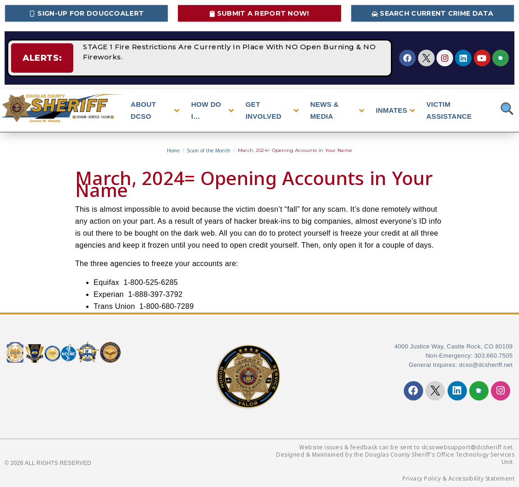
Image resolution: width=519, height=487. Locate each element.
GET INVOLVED (272, 110)
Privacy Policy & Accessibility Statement (458, 478)
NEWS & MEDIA (337, 110)
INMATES (395, 110)
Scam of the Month (208, 150)
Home (173, 150)
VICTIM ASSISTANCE (449, 110)
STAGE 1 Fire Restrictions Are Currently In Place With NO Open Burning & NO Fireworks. (217, 58)
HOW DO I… (212, 110)
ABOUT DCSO (155, 110)
